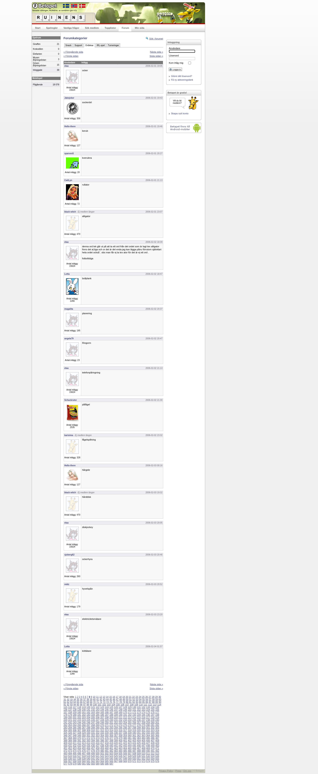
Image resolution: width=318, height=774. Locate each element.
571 (134, 761)
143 (97, 709)
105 (118, 704)
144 (102, 709)
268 (93, 725)
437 (97, 745)
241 (65, 722)
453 (74, 748)
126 (116, 707)
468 (143, 748)
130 (134, 707)
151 (134, 709)
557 (70, 761)
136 (65, 709)
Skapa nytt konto (180, 113)
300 (143, 727)
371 (84, 738)
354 (102, 735)
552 (143, 758)
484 (120, 751)
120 (88, 707)
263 (70, 725)
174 (143, 712)
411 (74, 743)
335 (111, 733)
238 (148, 720)
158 (70, 712)
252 (116, 722)
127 (120, 707)
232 (120, 720)
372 (88, 738)
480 (102, 751)
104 (113, 704)
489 (143, 751)
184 (93, 715)
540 (88, 758)
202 (79, 717)
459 (102, 748)
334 (107, 733)
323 (153, 730)
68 (88, 702)
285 (74, 727)
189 (116, 715)
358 (120, 735)
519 (88, 756)
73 (104, 702)
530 (139, 756)
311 (97, 730)
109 (136, 704)
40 (94, 699)
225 (88, 720)
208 (107, 717)
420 (116, 743)
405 (143, 740)
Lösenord (174, 55)
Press (178, 770)
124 (107, 707)
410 (70, 743)
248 (97, 722)
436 (93, 745)
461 (111, 748)
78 (120, 702)
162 (88, 712)
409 (65, 743)
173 (139, 712)
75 (110, 702)
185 (97, 715)
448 (148, 745)
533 (153, 756)
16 (113, 697)
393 (88, 740)
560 (84, 761)
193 (134, 715)
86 (146, 702)
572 (139, 761)
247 (93, 722)
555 (157, 758)
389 (70, 740)
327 (74, 733)
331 (93, 733)
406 (148, 740)
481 (107, 751)
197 (153, 715)
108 (132, 704)
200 (70, 717)
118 (79, 707)
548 (125, 758)
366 (157, 735)
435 (88, 745)
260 (153, 722)
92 (68, 704)
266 (84, 725)
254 (125, 722)
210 (116, 717)
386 (153, 738)
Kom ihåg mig (176, 63)
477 (88, 751)
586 (107, 763)
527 (125, 756)
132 (143, 707)
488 (139, 751)
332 (97, 733)
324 (157, 730)
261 (157, 722)
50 (127, 699)
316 (120, 730)
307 (79, 730)
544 (107, 758)
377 (111, 738)
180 (74, 715)
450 (157, 745)
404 (139, 740)
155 (153, 709)
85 (143, 702)
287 (84, 727)
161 (84, 712)
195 (143, 715)
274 (120, 725)
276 (129, 725)
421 (120, 743)
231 (116, 720)
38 (88, 699)
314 (111, 730)
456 (88, 748)
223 (79, 720)
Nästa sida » (156, 52)
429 (157, 743)
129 (129, 707)
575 (153, 761)
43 (104, 699)
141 (88, 709)
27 (150, 697)
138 (74, 709)
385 (148, 738)
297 (129, 727)
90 (160, 702)
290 (97, 727)
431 (70, 745)
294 (116, 727)
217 (148, 717)
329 (84, 733)
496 (79, 753)
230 (111, 720)
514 (65, 756)
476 (84, 751)
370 (79, 738)
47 (117, 699)
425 (139, 743)
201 (74, 717)
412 (79, 743)
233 (125, 720)
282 (157, 725)
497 (84, 753)
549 (129, 758)
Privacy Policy (166, 770)
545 (111, 758)
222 (74, 720)
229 (107, 720)
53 (137, 699)
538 (79, 758)
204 (88, 717)
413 (84, 743)
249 (102, 722)
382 (134, 738)
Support (78, 45)
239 (153, 720)
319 (134, 730)
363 (143, 735)
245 (84, 722)
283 (65, 727)
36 (81, 699)
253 (120, 722)
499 (93, 753)
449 (153, 745)
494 (70, 753)
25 (143, 697)
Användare (174, 48)
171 (129, 712)
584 (97, 763)
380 (125, 738)
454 (79, 748)
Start (37, 28)
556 (65, 761)
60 (160, 699)
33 (71, 699)
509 (139, 753)
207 (102, 717)
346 (65, 735)
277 (134, 725)
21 (130, 697)
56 (146, 699)
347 (70, 735)
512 (153, 753)
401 (125, 740)
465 (129, 748)
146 (111, 709)
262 (65, 725)
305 (70, 730)
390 (74, 740)
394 (93, 740)
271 (107, 725)
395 (97, 740)
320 (139, 730)
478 (93, 751)
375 (102, 738)
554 (153, 758)
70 (94, 702)
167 (111, 712)
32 (68, 699)
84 (140, 702)
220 (65, 720)
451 (65, 748)
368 (70, 738)
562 (93, 761)
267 (88, 725)
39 (91, 699)
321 (143, 730)
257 (139, 722)
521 (97, 756)
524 (111, 756)
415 (93, 743)
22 (133, 697)
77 (117, 702)
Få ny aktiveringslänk (182, 79)
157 (65, 712)
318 (129, 730)
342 (143, 733)
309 (88, 730)
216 (143, 717)
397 (107, 740)
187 (107, 715)
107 (127, 704)
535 (65, 758)
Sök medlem (92, 28)
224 (84, 720)
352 (93, 735)
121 (93, 707)
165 (102, 712)
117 (74, 707)
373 (93, 738)
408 (157, 740)
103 (109, 704)
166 (107, 712)
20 (127, 697)
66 (81, 702)
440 (111, 745)
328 (79, 733)
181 (79, 715)
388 (65, 740)
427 (148, 743)
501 (102, 753)
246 (88, 722)
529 (134, 756)
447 (143, 745)
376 (107, 738)
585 (102, 763)
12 (100, 697)
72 (101, 702)
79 (123, 702)
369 (74, 738)
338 (125, 733)
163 (93, 712)
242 (70, 722)
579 (74, 763)
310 (93, 730)
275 (125, 725)
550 (134, 758)
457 (93, 748)
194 (139, 715)
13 (104, 697)
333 (102, 733)
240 (157, 720)
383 (139, 738)
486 (129, 751)
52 (133, 699)
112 (150, 704)
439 (107, 745)
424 (134, 743)
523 (107, 756)
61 (65, 702)
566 (111, 761)
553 (148, 758)
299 (139, 727)
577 (65, 763)
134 (153, 707)
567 (116, 761)
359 (125, 735)
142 (93, 709)
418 (107, 743)
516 (74, 756)
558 (74, 761)
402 (129, 740)
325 (65, 733)
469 (148, 748)
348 (74, 735)
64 (74, 702)
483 (116, 751)
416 (97, 743)
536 (70, 758)
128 (125, 707)
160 (79, 712)
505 (120, 753)
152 (139, 709)
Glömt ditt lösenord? (181, 76)
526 (120, 756)
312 (102, 730)
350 (84, 735)
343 (148, 733)
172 (134, 712)
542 (97, 758)
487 (134, 751)
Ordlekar (89, 45)
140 (84, 709)
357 (116, 735)
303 (157, 727)
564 (102, 761)
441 (116, 745)
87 (150, 702)
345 (157, 733)
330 (88, 733)
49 (123, 699)
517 (79, 756)
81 (130, 702)
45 (110, 699)
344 (153, 733)
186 (102, 715)
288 (88, 727)
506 (125, 753)
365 (153, 735)
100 (95, 704)
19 (123, 697)
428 (153, 743)
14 (107, 697)
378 (116, 738)
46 (114, 699)
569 (125, 761)
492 (157, 751)
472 (65, 751)
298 (134, 727)
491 (153, 751)
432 (74, 745)
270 (102, 725)
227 (97, 720)
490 (148, 751)
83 (137, 702)
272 (111, 725)
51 (130, 699)
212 (125, 717)
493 (65, 753)
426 (143, 743)
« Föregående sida (73, 52)
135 (157, 707)
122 (97, 707)
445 (134, 745)
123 (102, 707)
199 (65, 717)
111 (145, 704)
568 (120, 761)
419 (111, 743)
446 (139, 745)
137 (70, 709)
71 (97, 702)
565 (107, 761)
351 (88, 735)
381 (129, 738)
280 (148, 725)
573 (143, 761)
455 (84, 748)
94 (74, 704)
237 (143, 720)
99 (91, 704)
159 (74, 712)
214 (134, 717)
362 (139, 735)
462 (116, 748)
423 (129, 743)
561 (88, 761)
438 (102, 745)
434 (84, 745)
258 (143, 722)
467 (139, 748)
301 (148, 727)
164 (97, 712)
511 (148, 753)
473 (70, 751)
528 (129, 756)
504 (116, 753)
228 (102, 720)
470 (153, 748)
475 (79, 751)
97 (84, 704)
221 (70, 720)
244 (79, 722)
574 (148, 761)
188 (111, 715)
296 (125, 727)
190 (120, 715)
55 (143, 699)
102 (104, 704)
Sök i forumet (156, 38)
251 (111, 722)
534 (157, 756)
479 (97, 751)
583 (93, 763)
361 (134, 735)
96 (81, 704)
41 (97, 699)
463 (120, 748)
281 (153, 725)
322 (148, 730)
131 (139, 707)
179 (70, 715)
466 (134, 748)
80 (127, 702)
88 (153, 702)
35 (78, 699)
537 (74, 758)
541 (93, 758)
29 (156, 697)
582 (88, 763)
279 (143, 725)
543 (102, 758)
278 (139, 725)
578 (70, 763)
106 (122, 704)
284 (70, 727)
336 (116, 733)
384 (143, 738)
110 (141, 704)
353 (97, 735)
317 (125, 730)
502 (107, 753)
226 (93, 720)
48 (120, 699)
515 (70, 756)
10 (94, 697)
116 (70, 707)
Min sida (139, 28)
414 (88, 743)
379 (120, 738)
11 (97, 697)
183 (88, 715)
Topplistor (110, 28)
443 (125, 745)
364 (148, 735)
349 (79, 735)
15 (110, 697)
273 (116, 725)
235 (134, 720)
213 (129, 717)
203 (84, 717)
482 (111, 751)
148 (120, 709)
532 (148, 756)
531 (143, 756)
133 (148, 707)
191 (125, 715)
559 (79, 761)
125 (111, 707)
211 (120, 717)
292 (107, 727)
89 (156, 702)
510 (143, 753)
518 (84, 756)
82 (133, 702)
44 (107, 699)
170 (125, 712)
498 (88, 753)
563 (97, 761)
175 (148, 712)
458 (97, 748)
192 (129, 715)
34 (74, 699)
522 (102, 756)
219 (157, 717)
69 (91, 702)
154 (148, 709)
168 (116, 712)
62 (68, 702)
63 (71, 702)
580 (79, 763)
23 (136, 697)
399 (116, 740)
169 (120, 712)
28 (153, 697)
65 (78, 702)
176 (153, 712)
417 (102, 743)
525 (116, 756)
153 (143, 709)
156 (157, 709)
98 (88, 704)
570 (129, 761)
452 (70, 748)
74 (107, 702)
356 (111, 735)
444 (129, 745)
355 (107, 735)
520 (93, 756)
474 (74, 751)
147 (116, 709)
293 (111, 727)
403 (134, 740)
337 (120, 733)
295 (120, 727)
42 (101, 699)
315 (116, 730)
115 (65, 707)
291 (102, 727)
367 (65, 738)
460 (107, 748)
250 (107, 722)
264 (74, 725)
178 (65, 715)
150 (129, 709)
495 (74, 753)
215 (139, 717)
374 (97, 738)
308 (84, 730)
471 (157, 748)
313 (107, 730)
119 (84, 707)
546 (116, 758)
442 (120, 745)
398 (111, 740)
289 (93, 727)
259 (148, 722)
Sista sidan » (156, 56)
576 (157, 761)
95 (78, 704)
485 (125, 751)
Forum (125, 28)
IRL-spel (101, 45)
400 (120, 740)
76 (114, 702)
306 (74, 730)
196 (148, 715)
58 (153, 699)
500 (97, 753)
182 (84, 715)
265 (79, 725)
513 (157, 753)
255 (129, 722)
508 (134, 753)
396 (102, 740)
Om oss (187, 770)
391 (79, 740)
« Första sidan (71, 56)
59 (156, 699)
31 (65, 699)
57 (150, 699)
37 (84, 699)
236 (139, 720)
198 (157, 715)
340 (134, 733)
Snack (69, 45)
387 (157, 738)
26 (146, 697)
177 (157, 712)
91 (65, 704)
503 (111, 753)
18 (120, 697)
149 (125, 709)
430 (65, 745)
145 (107, 709)
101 (100, 704)
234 (129, 720)
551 (139, 758)
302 (153, 727)
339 (129, 733)
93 (71, 704)
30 (159, 697)
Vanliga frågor (71, 28)
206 (97, 717)
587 (111, 763)
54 (140, 699)
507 (129, 753)
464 (125, 748)
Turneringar (113, 45)
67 (84, 702)
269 (97, 725)
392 (84, 740)
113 (155, 704)
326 (70, 733)
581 (84, 763)
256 (134, 722)
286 (79, 727)
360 (129, 735)
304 (65, 730)
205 (93, 717)
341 (139, 733)
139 (79, 709)
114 (159, 704)
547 (120, 758)
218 (153, 717)
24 (140, 697)
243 (74, 722)
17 (117, 697)
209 (111, 717)
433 (79, 745)
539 (84, 758)
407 (153, 740)
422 (125, 743)
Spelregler (52, 28)
